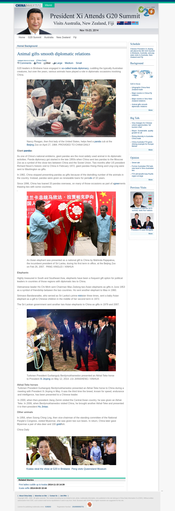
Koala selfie (24, 488)
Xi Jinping (45, 379)
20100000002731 (78, 507)
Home (22, 37)
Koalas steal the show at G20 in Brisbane (48, 469)
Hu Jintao (43, 406)
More (151, 110)
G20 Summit (34, 37)
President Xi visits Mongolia (142, 230)
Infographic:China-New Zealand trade (141, 88)
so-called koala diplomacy (75, 68)
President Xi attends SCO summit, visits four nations (142, 209)
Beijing (30, 144)
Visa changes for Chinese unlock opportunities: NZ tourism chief (142, 125)
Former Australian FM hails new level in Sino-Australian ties (143, 168)
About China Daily (25, 496)
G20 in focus (135, 84)
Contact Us (53, 496)
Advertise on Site (41, 496)
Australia (48, 37)
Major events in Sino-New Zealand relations (142, 100)
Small (79, 63)
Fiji (74, 37)
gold (58, 424)
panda (97, 141)
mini (80, 295)
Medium (69, 63)
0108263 (48, 507)
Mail (48, 63)
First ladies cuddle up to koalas (33, 484)
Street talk (136, 163)
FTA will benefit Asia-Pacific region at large (142, 175)
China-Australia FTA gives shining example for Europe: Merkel (143, 144)
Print (38, 63)
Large (59, 63)
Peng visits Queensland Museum (89, 469)
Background (31, 46)
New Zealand (63, 37)
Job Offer (63, 496)
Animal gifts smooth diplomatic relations (139, 105)
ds (91, 178)
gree (116, 183)
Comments (25, 63)
